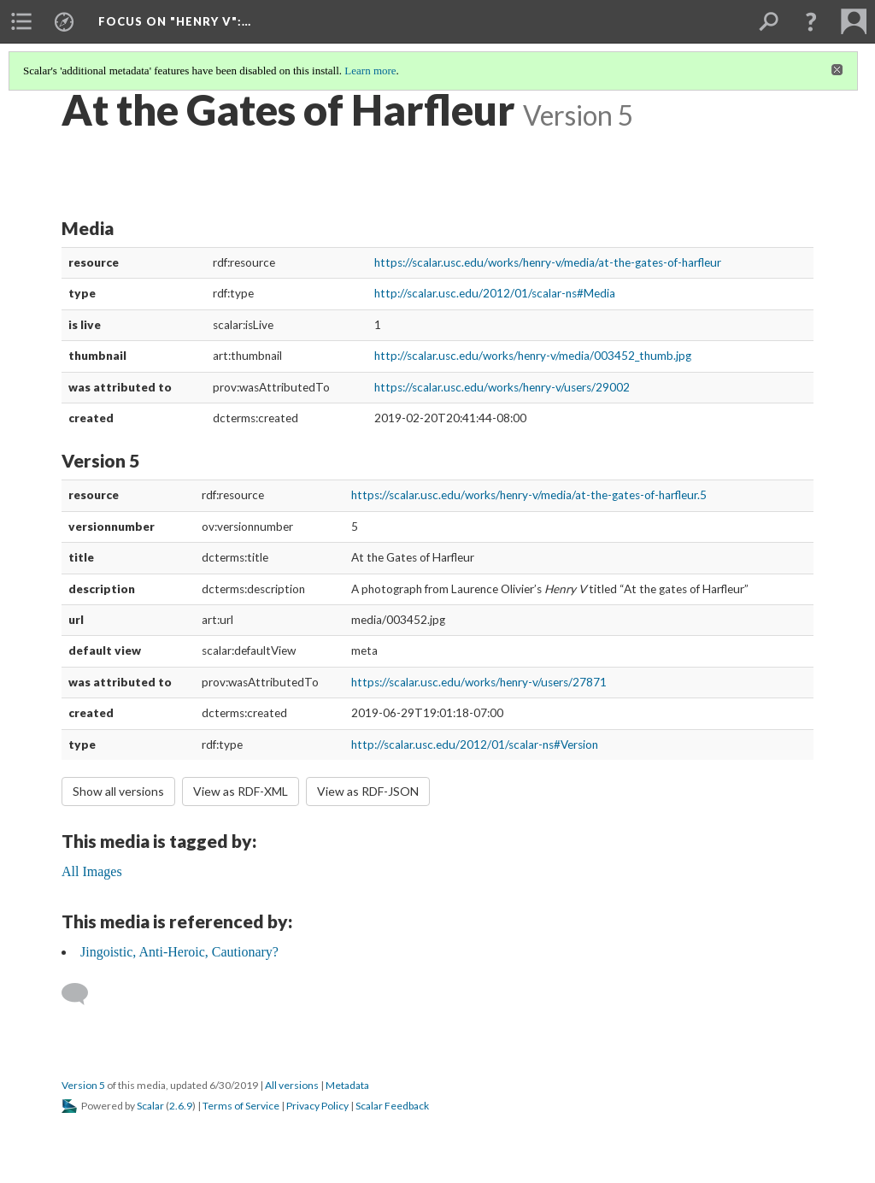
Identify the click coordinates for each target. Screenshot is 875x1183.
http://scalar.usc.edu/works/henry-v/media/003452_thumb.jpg (532, 355)
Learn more (370, 70)
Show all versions (118, 791)
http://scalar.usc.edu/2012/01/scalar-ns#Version (474, 744)
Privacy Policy (317, 1105)
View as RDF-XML (240, 791)
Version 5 (83, 1085)
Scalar (150, 1105)
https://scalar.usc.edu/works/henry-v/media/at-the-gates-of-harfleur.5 (529, 495)
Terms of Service (241, 1105)
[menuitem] (21, 21)
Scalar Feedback (392, 1105)
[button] (811, 21)
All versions (292, 1085)
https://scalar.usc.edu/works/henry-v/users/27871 (479, 682)
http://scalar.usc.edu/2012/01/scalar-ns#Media (494, 293)
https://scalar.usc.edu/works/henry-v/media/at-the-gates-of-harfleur (547, 262)
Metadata (347, 1085)
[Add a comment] (82, 994)
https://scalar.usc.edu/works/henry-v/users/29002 (502, 387)
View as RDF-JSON (368, 791)
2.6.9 (180, 1105)
